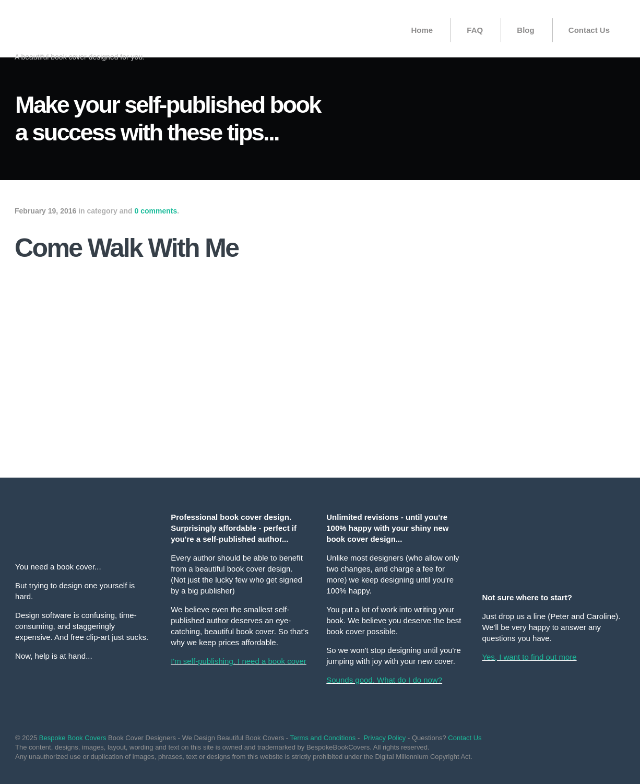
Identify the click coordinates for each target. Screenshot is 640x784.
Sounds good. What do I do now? (384, 679)
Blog (525, 30)
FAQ (475, 30)
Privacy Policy (384, 738)
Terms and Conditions (323, 738)
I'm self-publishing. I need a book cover (238, 661)
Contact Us (589, 30)
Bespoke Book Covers (72, 738)
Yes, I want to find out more (529, 656)
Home (422, 30)
